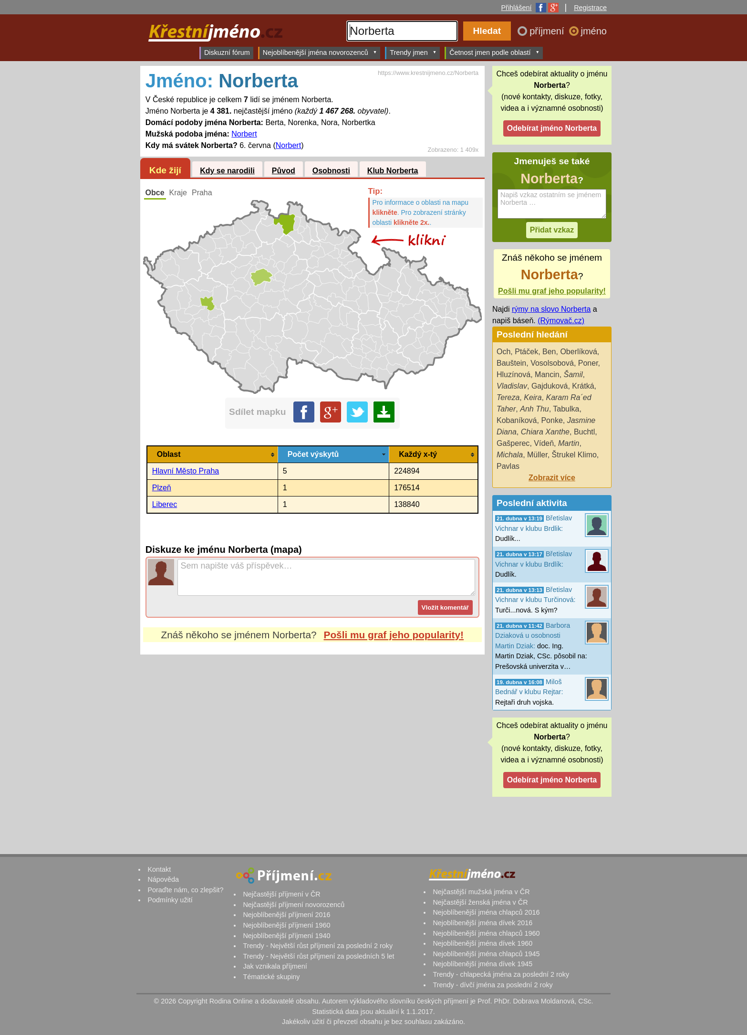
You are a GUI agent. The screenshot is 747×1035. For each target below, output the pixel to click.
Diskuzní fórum (227, 52)
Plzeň (161, 488)
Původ (283, 171)
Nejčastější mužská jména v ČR (481, 892)
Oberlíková (578, 352)
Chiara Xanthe (545, 432)
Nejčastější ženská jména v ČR (480, 902)
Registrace (590, 7)
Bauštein (511, 363)
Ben (549, 352)
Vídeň (544, 443)
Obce (155, 193)
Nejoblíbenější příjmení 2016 (286, 915)
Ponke (551, 420)
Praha (202, 193)
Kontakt (159, 869)
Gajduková (549, 386)
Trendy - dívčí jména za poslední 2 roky (492, 985)
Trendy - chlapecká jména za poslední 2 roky (501, 974)
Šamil (573, 374)
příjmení (548, 31)
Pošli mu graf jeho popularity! (394, 634)
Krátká (583, 386)
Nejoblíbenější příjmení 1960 (286, 925)
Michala (510, 455)
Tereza (508, 397)
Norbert (244, 134)
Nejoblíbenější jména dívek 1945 (482, 964)
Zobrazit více (552, 478)
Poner (588, 363)
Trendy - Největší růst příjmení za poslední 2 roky (318, 946)
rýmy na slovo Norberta (551, 309)
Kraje (178, 193)
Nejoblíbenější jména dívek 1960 (482, 943)
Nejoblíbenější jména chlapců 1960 (486, 933)
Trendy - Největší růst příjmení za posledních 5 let (318, 956)
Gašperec (513, 443)
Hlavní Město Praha (185, 471)
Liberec (164, 504)
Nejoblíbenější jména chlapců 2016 (486, 912)
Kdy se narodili (227, 171)
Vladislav (512, 386)
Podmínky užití (169, 900)
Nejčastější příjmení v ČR (281, 894)
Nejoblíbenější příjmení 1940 (286, 936)
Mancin (547, 374)
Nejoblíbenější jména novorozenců (320, 52)
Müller (537, 455)
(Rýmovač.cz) (561, 321)
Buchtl (584, 432)
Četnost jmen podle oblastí (494, 52)
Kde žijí (165, 170)
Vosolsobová (552, 363)
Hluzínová (513, 374)
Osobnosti (331, 171)
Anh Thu (534, 409)
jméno (594, 31)
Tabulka (566, 409)
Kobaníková (517, 420)
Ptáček (526, 352)
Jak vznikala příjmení (275, 966)
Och (503, 352)
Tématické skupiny (271, 977)
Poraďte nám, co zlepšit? (185, 890)
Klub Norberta (392, 171)
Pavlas (508, 466)
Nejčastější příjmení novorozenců (293, 904)
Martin (568, 443)
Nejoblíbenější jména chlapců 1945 (486, 954)
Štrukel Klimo (574, 455)
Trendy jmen (413, 52)
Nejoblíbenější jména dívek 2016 (482, 923)
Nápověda (163, 879)
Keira (532, 397)
